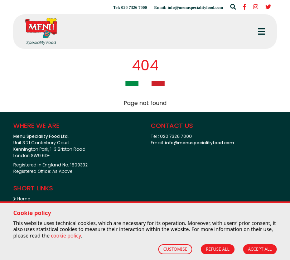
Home (21, 199)
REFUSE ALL (217, 249)
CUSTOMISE (175, 249)
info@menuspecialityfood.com (199, 143)
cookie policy (66, 235)
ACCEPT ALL (260, 249)
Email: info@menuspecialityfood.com (188, 7)
